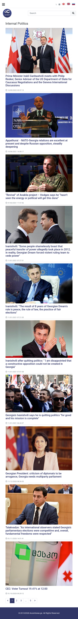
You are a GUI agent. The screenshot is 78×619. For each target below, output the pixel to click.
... (26, 600)
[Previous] (8, 600)
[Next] (35, 600)
